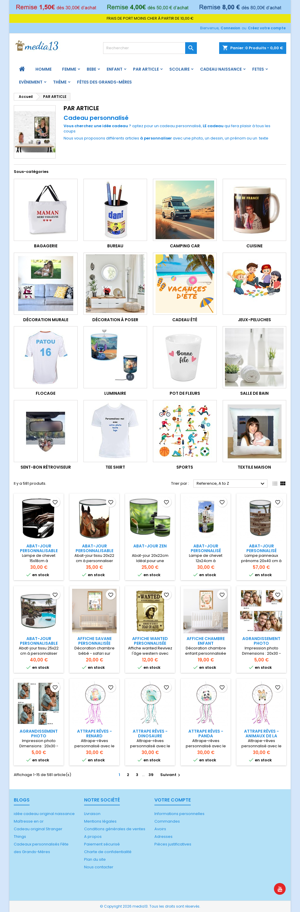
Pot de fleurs (185, 393)
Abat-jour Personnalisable (39, 548)
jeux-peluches (254, 320)
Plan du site (95, 859)
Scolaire (179, 69)
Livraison (92, 813)
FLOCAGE (45, 393)
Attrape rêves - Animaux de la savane (261, 735)
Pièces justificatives (172, 844)
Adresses (163, 836)
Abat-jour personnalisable (94, 548)
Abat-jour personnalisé (261, 548)
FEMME (69, 69)
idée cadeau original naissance (44, 813)
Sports (184, 467)
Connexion (230, 27)
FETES (258, 69)
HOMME (43, 69)
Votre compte (172, 800)
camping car (185, 246)
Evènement (30, 82)
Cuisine (254, 246)
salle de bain (254, 393)
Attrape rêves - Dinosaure (150, 733)
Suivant (171, 774)
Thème (60, 82)
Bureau (115, 246)
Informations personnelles (179, 813)
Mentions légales (100, 821)
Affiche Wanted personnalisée (150, 641)
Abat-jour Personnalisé (206, 548)
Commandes (167, 821)
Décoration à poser (115, 320)
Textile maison (254, 467)
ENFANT (114, 69)
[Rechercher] (150, 48)
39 (151, 774)
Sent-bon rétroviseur (46, 467)
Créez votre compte (267, 27)
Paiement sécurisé (102, 844)
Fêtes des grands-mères (104, 82)
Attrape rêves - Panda (205, 733)
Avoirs (160, 829)
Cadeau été (184, 320)
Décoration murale (45, 320)
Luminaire (115, 393)
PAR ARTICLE (146, 69)
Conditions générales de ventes (114, 829)
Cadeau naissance (221, 69)
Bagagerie (45, 246)
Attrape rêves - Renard (94, 733)
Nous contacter (98, 867)
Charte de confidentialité (108, 852)
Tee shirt (115, 467)
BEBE (91, 69)
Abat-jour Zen (150, 546)
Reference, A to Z (231, 483)
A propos (93, 836)
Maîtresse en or (29, 821)
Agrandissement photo (261, 641)
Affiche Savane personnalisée (94, 641)
